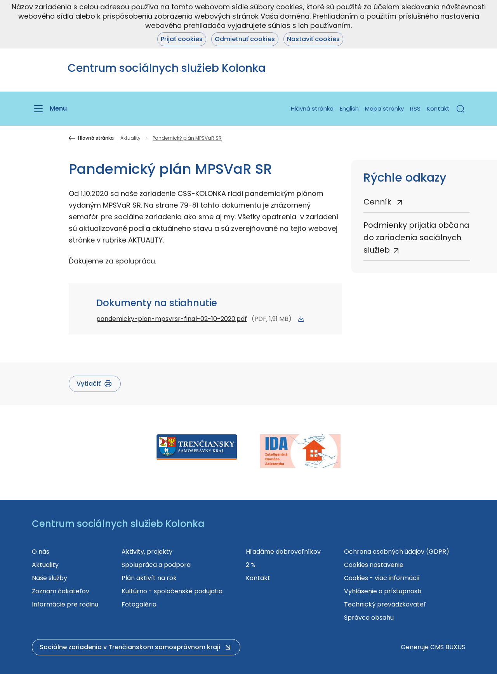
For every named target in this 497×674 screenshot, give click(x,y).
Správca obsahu (369, 617)
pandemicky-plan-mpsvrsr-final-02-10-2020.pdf (171, 318)
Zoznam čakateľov (60, 591)
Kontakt (438, 108)
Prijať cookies (182, 39)
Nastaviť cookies (313, 39)
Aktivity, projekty (147, 551)
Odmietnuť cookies (245, 39)
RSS (415, 108)
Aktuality (130, 138)
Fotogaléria (139, 604)
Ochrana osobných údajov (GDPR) (396, 551)
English (349, 108)
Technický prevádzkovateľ (385, 604)
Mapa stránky (384, 108)
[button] (460, 108)
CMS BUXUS (447, 647)
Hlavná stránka (312, 108)
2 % (250, 564)
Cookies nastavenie (373, 564)
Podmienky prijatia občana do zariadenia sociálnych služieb (416, 237)
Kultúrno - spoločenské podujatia (172, 591)
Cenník (378, 201)
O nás (40, 551)
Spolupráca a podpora (156, 564)
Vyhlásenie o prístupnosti (382, 591)
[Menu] (49, 108)
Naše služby (49, 578)
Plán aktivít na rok (149, 578)
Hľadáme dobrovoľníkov (283, 551)
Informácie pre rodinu (65, 604)
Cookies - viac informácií (382, 578)
